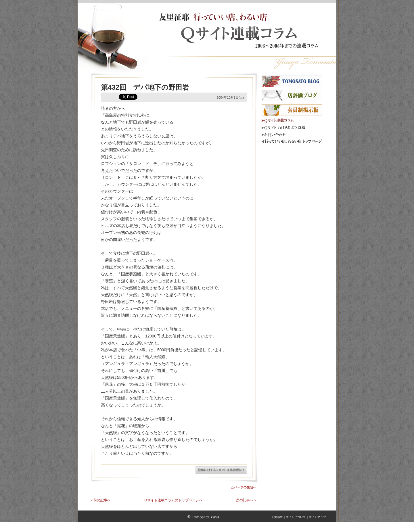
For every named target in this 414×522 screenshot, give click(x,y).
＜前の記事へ (100, 500)
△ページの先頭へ (243, 487)
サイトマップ (317, 517)
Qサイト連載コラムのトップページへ (173, 500)
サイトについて (296, 517)
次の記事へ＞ (246, 500)
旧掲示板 (277, 517)
